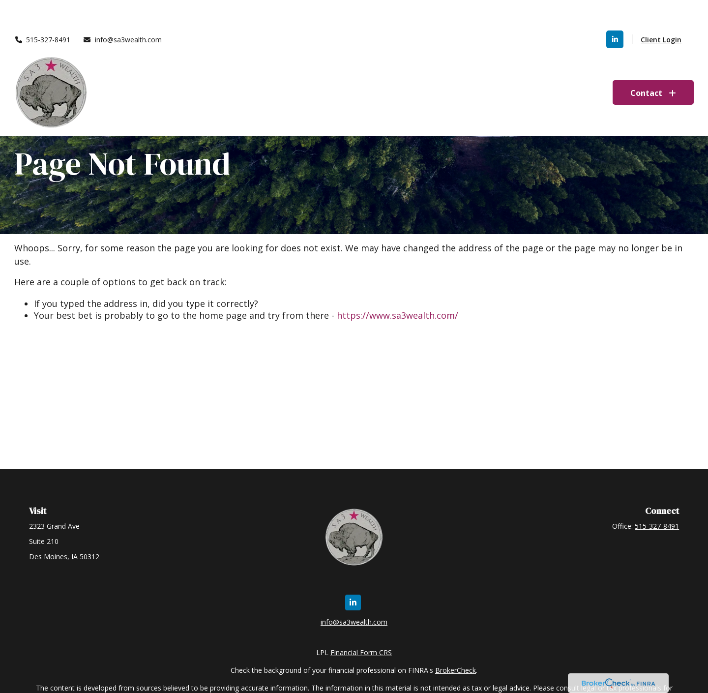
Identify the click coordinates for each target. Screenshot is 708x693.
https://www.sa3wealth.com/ (397, 315)
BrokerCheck (455, 670)
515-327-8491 (42, 10)
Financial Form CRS (361, 652)
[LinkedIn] (614, 10)
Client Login (661, 10)
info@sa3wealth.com (122, 10)
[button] (372, 63)
